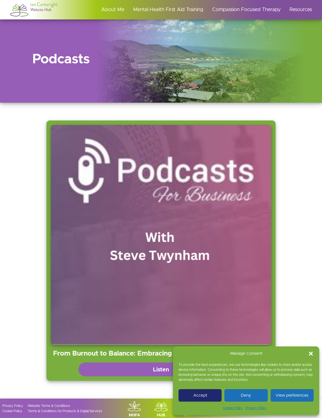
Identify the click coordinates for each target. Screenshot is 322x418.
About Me (112, 9)
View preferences (292, 395)
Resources (300, 9)
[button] (311, 353)
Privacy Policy (256, 408)
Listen (161, 369)
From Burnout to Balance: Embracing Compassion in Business (151, 353)
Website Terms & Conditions (49, 405)
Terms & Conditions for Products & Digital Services (65, 411)
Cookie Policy (233, 408)
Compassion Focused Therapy (246, 9)
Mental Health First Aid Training (168, 9)
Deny (246, 395)
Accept (200, 395)
